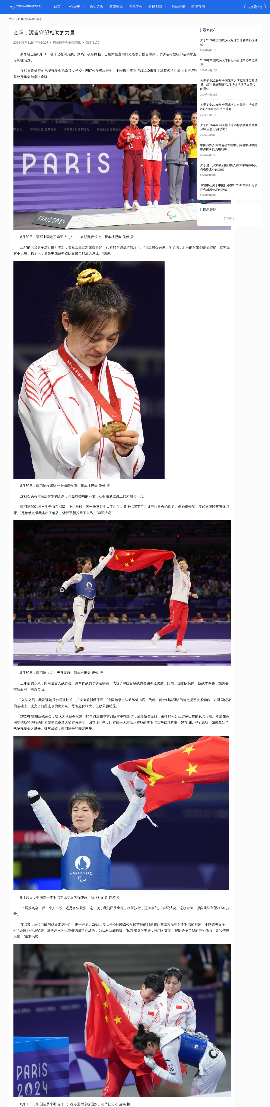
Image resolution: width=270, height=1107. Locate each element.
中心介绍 (75, 7)
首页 (58, 7)
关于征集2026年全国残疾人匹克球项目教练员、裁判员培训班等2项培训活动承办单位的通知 (229, 85)
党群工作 (137, 7)
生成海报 (22, 1071)
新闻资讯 (117, 7)
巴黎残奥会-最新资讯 (67, 42)
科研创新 (156, 7)
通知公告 (98, 7)
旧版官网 (199, 7)
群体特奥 (180, 7)
